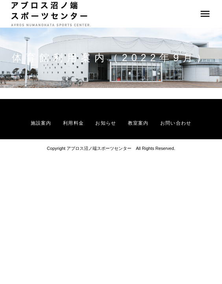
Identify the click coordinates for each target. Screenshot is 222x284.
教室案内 (138, 123)
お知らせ (105, 123)
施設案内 (41, 123)
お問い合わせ (175, 123)
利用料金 (73, 123)
